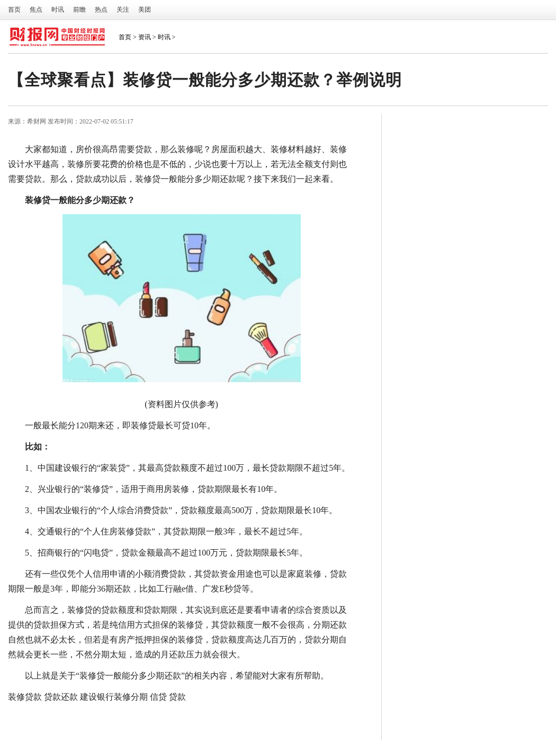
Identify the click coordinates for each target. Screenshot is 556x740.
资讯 (144, 37)
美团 (144, 9)
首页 (14, 9)
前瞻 (79, 9)
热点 (101, 9)
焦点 (36, 9)
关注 (122, 9)
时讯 (57, 9)
